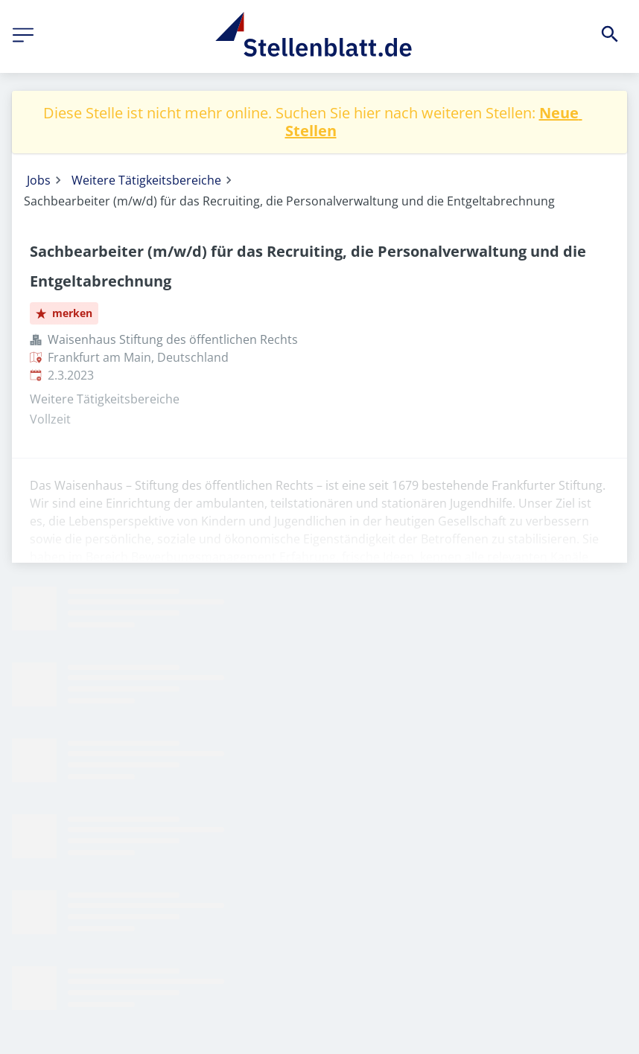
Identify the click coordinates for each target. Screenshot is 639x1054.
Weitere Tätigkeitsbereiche (146, 180)
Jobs (39, 180)
